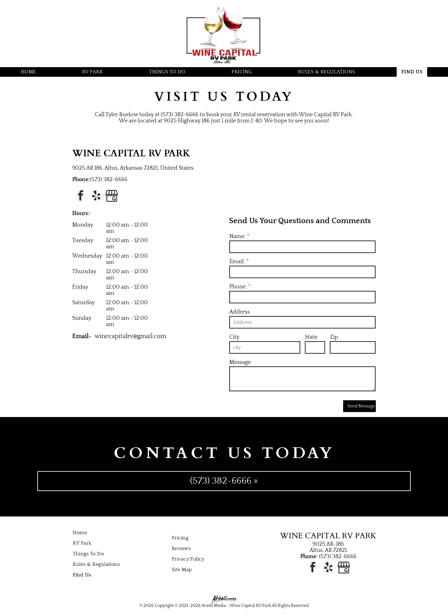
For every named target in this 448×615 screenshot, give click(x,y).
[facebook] (80, 196)
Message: (240, 362)
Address (239, 312)
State (311, 337)
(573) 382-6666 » (224, 481)
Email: (237, 262)
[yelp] (96, 196)
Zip (334, 337)
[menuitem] (30, 72)
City (234, 337)
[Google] (111, 196)
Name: (237, 236)
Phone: (238, 287)
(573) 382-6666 (109, 180)
